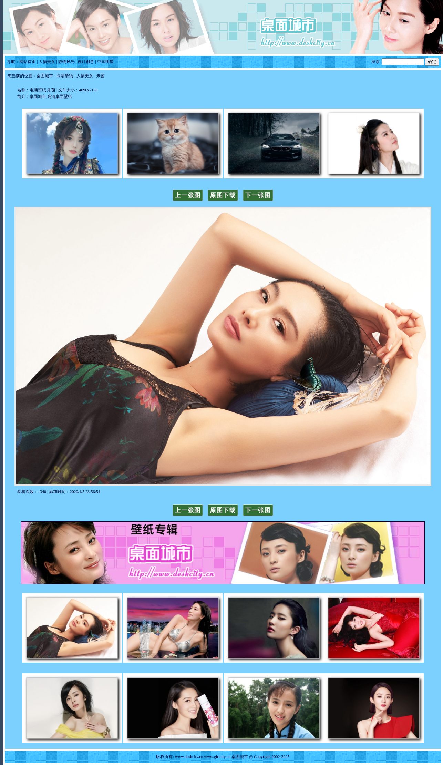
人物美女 (47, 61)
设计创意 (86, 61)
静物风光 (66, 61)
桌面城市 (45, 75)
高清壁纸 (64, 75)
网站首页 (27, 61)
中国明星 (105, 61)
